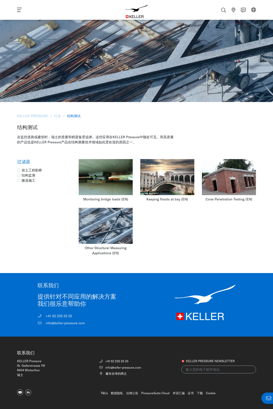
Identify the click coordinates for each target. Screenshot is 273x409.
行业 (57, 116)
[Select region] (253, 11)
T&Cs (104, 393)
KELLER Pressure (33, 116)
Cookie (211, 393)
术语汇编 (179, 393)
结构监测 (28, 175)
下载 (200, 393)
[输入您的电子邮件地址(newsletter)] (218, 369)
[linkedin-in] (28, 392)
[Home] (136, 11)
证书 (191, 393)
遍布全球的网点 (112, 373)
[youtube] (20, 392)
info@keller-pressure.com (61, 323)
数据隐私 (117, 393)
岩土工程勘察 (32, 170)
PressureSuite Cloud (155, 393)
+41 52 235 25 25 (55, 316)
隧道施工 (28, 180)
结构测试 (73, 116)
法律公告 (132, 393)
